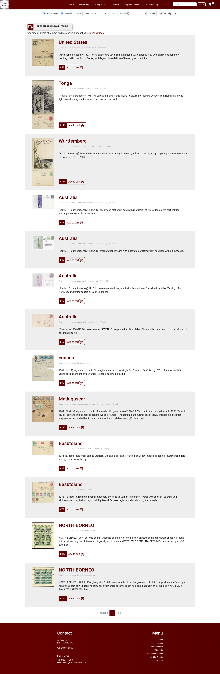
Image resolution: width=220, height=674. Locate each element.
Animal (85, 47)
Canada (79, 363)
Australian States (83, 203)
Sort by (152, 13)
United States (73, 42)
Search (201, 4)
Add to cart (75, 67)
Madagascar (72, 399)
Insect (117, 146)
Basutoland (71, 443)
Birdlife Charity (152, 4)
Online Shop (84, 4)
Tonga (65, 83)
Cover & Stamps (52, 13)
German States (82, 146)
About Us (116, 4)
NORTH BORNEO (76, 525)
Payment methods (132, 4)
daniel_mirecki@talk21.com (74, 663)
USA (78, 47)
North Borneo (82, 530)
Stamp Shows (101, 4)
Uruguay (92, 404)
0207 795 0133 (67, 648)
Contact (166, 4)
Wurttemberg (73, 141)
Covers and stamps (67, 47)
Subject (113, 13)
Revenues (96, 322)
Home (71, 4)
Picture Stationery (90, 88)
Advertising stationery (98, 47)
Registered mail (111, 404)
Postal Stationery (102, 448)
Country (78, 13)
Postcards (68, 13)
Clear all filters (97, 33)
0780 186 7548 (67, 660)
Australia (68, 197)
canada (66, 358)
